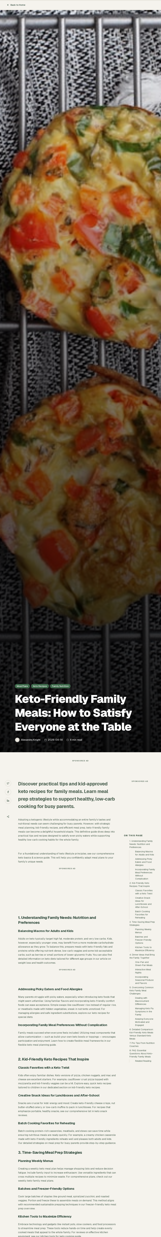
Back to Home (16, 5)
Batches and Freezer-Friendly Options (143, 995)
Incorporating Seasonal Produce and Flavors (144, 1035)
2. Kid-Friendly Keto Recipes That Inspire (139, 940)
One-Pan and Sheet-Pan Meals (143, 1019)
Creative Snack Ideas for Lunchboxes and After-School (143, 958)
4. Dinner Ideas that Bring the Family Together (142, 1012)
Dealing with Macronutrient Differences (142, 1056)
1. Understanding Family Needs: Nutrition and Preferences (141, 899)
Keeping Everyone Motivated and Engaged (144, 1077)
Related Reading (143, 1116)
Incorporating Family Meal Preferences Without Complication (145, 930)
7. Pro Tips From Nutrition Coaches (142, 1100)
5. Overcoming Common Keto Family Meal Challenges (141, 1045)
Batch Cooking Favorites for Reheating (142, 970)
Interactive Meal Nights (143, 1026)
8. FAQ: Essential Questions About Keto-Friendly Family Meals (141, 1108)
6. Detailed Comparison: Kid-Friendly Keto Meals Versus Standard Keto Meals (141, 1089)
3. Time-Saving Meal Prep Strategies (142, 979)
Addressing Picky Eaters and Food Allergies (143, 917)
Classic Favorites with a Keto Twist (144, 947)
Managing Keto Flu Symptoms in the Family (144, 1066)
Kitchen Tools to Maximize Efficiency (145, 1004)
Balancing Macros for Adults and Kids (144, 908)
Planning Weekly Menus (143, 986)
